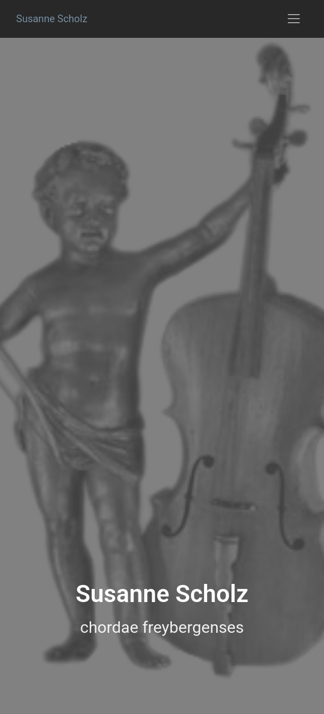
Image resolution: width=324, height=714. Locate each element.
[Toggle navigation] (294, 19)
